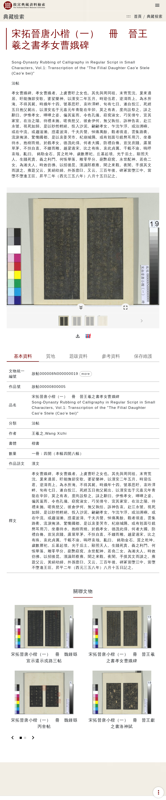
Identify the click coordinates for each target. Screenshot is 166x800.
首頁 (138, 16)
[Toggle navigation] (157, 5)
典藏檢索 (155, 16)
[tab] (23, 356)
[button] (78, 336)
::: (128, 16)
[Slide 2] (25, 738)
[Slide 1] (21, 738)
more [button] (85, 374)
